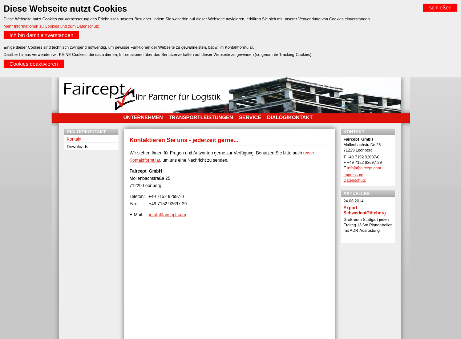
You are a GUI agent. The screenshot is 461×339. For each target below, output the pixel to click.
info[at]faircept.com (167, 214)
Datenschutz (355, 180)
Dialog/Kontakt (290, 117)
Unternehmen (143, 117)
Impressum (353, 175)
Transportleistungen (201, 117)
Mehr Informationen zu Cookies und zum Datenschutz (51, 26)
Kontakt (74, 139)
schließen (440, 8)
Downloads (77, 146)
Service (250, 117)
